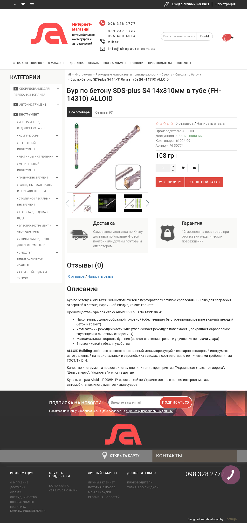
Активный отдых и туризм (32, 275)
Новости (136, 63)
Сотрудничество (23, 497)
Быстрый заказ (204, 182)
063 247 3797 (18, 34)
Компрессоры (28, 135)
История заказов (102, 487)
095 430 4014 (18, 49)
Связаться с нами (63, 490)
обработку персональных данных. (149, 411)
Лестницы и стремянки (35, 156)
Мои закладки (99, 492)
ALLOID (188, 131)
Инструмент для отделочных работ (31, 125)
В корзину (170, 182)
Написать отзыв (211, 123)
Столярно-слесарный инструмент (33, 201)
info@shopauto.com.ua (132, 49)
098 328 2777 (18, 20)
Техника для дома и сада (32, 215)
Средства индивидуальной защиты (30, 258)
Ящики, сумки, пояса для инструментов (33, 242)
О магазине (56, 63)
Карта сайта (59, 485)
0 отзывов (184, 123)
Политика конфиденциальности (26, 509)
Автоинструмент (30, 104)
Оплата (93, 63)
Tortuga (231, 519)
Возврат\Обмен (114, 63)
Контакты (184, 63)
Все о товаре (79, 112)
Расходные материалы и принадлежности (34, 188)
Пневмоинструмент (32, 177)
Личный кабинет (101, 482)
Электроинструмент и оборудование (34, 228)
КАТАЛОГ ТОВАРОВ (29, 63)
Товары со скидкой (142, 487)
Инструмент (26, 114)
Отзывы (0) (104, 112)
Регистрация (225, 4)
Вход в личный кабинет (190, 4)
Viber (113, 42)
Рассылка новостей (104, 497)
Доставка (76, 63)
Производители (160, 63)
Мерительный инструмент (28, 167)
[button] (147, 203)
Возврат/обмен (22, 502)
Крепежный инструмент (26, 146)
